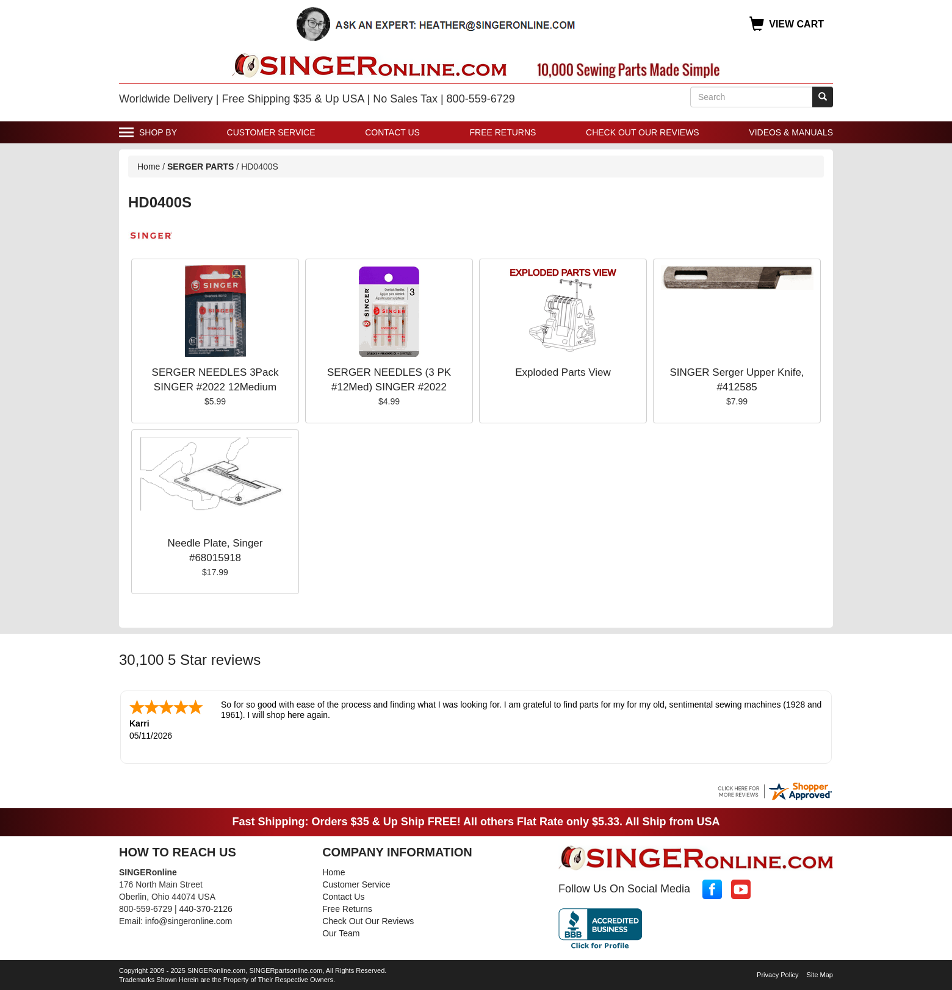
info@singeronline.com (189, 920)
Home (148, 166)
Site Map (820, 973)
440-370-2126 (206, 908)
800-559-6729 (145, 908)
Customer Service (271, 132)
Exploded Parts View (563, 372)
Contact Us (392, 132)
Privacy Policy (777, 973)
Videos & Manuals (791, 132)
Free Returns (503, 132)
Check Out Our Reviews (642, 132)
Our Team (340, 932)
